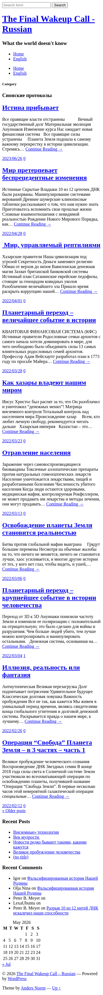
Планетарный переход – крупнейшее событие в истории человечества (49, 598)
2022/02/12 (12, 805)
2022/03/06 (12, 578)
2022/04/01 (12, 300)
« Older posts (14, 810)
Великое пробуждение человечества (46, 852)
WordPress (17, 978)
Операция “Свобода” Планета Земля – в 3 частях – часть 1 (47, 746)
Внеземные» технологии (36, 832)
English (20, 59)
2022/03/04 (12, 655)
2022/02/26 (12, 730)
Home (18, 54)
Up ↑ (56, 988)
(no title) (21, 857)
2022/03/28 (12, 370)
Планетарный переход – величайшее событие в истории (49, 316)
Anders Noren (33, 988)
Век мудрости (26, 837)
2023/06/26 (12, 158)
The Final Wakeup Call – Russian (46, 973)
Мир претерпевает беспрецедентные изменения (44, 174)
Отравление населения (36, 452)
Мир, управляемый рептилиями (51, 244)
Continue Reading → (44, 149)
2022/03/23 (12, 440)
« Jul (6, 964)
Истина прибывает (30, 107)
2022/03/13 (12, 513)
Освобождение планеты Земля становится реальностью (47, 528)
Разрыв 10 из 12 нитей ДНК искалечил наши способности (55, 910)
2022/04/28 (12, 233)
